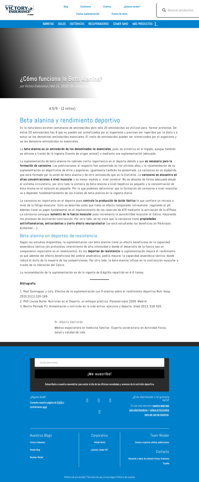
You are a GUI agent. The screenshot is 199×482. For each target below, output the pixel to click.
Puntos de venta (119, 13)
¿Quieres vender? (132, 6)
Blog (66, 6)
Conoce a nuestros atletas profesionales (152, 442)
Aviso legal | (110, 477)
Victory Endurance (36, 86)
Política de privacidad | (75, 477)
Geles (62, 24)
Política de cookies (126, 477)
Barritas (48, 24)
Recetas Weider (36, 457)
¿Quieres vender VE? (99, 449)
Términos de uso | (95, 477)
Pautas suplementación (87, 13)
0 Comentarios (100, 86)
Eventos (107, 6)
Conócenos (85, 6)
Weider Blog (35, 449)
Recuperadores (98, 24)
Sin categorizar (79, 86)
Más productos (142, 24)
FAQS (60, 402)
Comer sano (120, 24)
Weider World (99, 442)
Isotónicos (77, 24)
